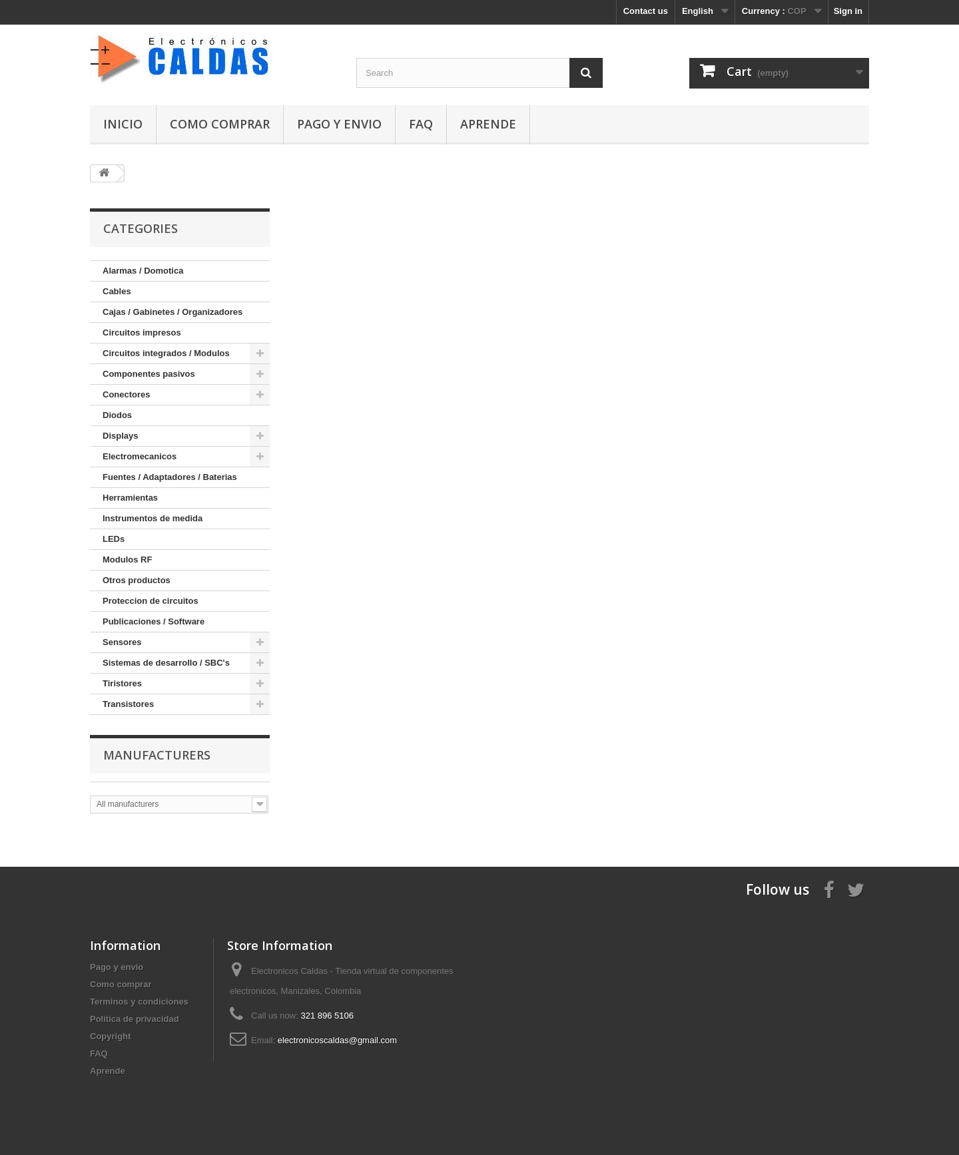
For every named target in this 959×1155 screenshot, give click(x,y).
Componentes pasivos (149, 374)
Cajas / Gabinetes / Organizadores (172, 312)
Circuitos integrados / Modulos (166, 353)
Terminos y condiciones (139, 1002)
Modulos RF (127, 560)
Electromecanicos (139, 456)
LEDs (114, 539)
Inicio (123, 124)
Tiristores (122, 683)
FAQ (421, 124)
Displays (120, 436)
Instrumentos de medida (152, 518)
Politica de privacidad (134, 1019)
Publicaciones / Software (153, 621)
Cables (117, 291)
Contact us (645, 11)
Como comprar (220, 124)
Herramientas (130, 498)
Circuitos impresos (142, 333)
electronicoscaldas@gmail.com (337, 1040)
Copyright (110, 1036)
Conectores (127, 394)
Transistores (128, 704)
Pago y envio (339, 124)
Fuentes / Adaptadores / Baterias (170, 477)
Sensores (122, 642)
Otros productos (136, 580)
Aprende (488, 124)
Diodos (117, 415)
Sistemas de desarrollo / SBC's (166, 663)
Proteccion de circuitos (150, 601)
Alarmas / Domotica (143, 271)
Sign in (848, 11)
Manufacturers (156, 755)
